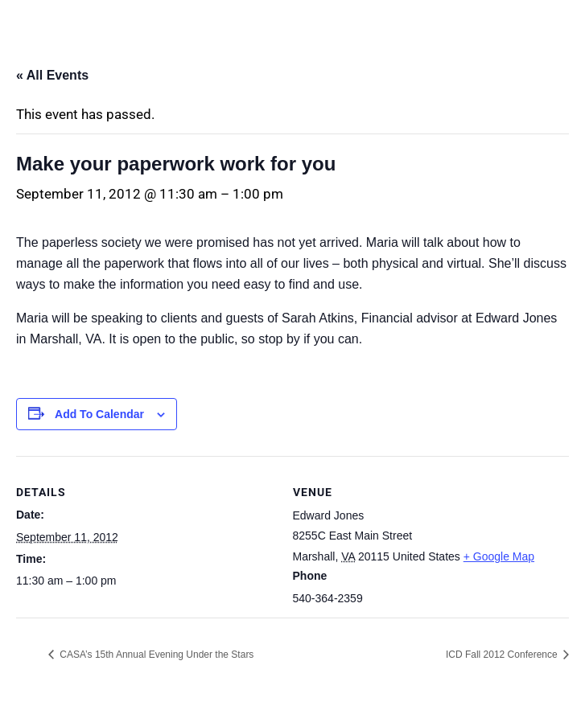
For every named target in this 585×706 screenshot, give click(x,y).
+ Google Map (498, 556)
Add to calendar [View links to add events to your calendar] (99, 414)
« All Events (52, 75)
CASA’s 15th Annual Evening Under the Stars (155, 654)
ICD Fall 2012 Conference (503, 654)
